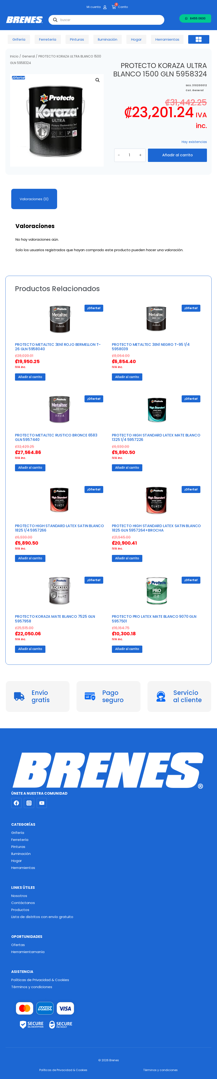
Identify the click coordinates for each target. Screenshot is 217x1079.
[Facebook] (16, 803)
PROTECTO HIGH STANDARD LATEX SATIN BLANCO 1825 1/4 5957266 (59, 528)
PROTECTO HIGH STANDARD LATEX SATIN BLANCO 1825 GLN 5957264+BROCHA (156, 528)
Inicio (14, 56)
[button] (198, 39)
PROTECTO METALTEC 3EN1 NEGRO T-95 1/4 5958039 (151, 347)
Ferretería (19, 839)
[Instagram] (29, 803)
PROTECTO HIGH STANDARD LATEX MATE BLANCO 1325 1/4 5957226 (156, 437)
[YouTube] (42, 803)
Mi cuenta (94, 7)
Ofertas (18, 944)
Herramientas (23, 867)
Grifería (17, 832)
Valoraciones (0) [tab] (34, 199)
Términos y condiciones (31, 986)
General (28, 56)
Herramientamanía (27, 951)
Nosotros (19, 895)
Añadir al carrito (177, 155)
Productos (20, 909)
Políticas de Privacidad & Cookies (40, 979)
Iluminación (21, 853)
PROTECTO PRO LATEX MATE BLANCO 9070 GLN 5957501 (154, 619)
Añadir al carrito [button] (30, 377)
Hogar (16, 860)
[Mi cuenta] (105, 7)
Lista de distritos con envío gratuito (42, 916)
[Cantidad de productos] (133, 155)
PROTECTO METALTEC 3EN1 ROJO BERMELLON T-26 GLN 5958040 (58, 347)
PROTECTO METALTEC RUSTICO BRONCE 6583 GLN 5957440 (56, 437)
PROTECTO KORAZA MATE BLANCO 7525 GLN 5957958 (55, 619)
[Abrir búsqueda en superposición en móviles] (106, 19)
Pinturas (18, 846)
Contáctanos (23, 902)
